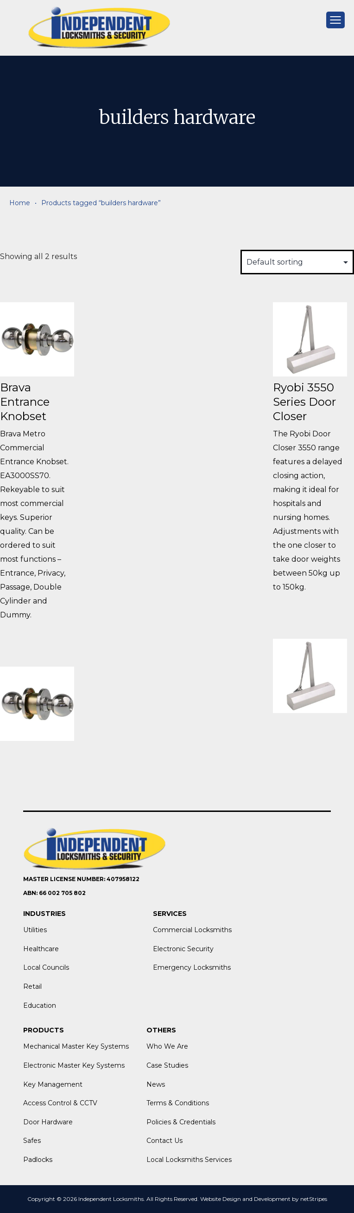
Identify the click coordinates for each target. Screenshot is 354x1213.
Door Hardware (48, 1122)
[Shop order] (297, 262)
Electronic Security (183, 949)
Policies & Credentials (180, 1122)
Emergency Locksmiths (192, 967)
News (155, 1084)
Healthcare (41, 949)
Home (19, 203)
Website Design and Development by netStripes (263, 1198)
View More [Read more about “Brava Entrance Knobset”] (37, 644)
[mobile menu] (335, 20)
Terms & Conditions (177, 1103)
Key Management (52, 1084)
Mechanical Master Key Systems (76, 1046)
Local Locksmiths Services (189, 1159)
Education (39, 1005)
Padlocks (37, 1159)
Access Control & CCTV (60, 1103)
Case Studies (167, 1065)
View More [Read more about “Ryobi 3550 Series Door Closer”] (309, 616)
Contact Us (164, 1140)
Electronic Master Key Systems (74, 1065)
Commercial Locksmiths (192, 930)
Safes (32, 1140)
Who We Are (167, 1046)
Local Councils (46, 967)
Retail (32, 986)
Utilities (35, 930)
